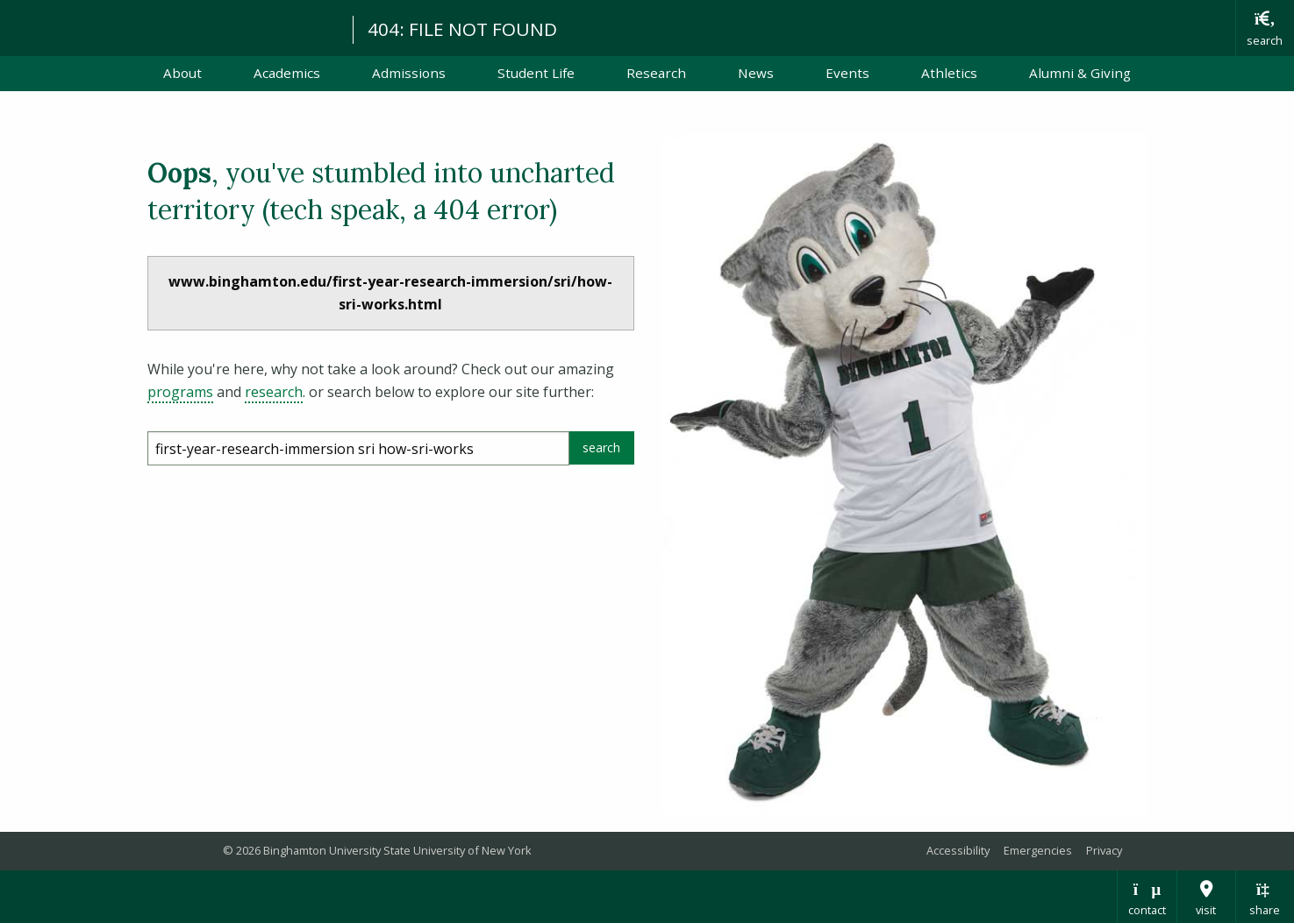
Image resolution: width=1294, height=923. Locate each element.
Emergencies (1038, 850)
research (274, 391)
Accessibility (958, 850)
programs (180, 391)
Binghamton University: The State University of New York (168, 26)
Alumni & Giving (1080, 73)
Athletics (949, 73)
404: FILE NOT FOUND (462, 29)
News (756, 73)
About (182, 73)
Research (656, 73)
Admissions (409, 73)
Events (847, 73)
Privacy (1104, 850)
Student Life (536, 73)
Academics (287, 73)
